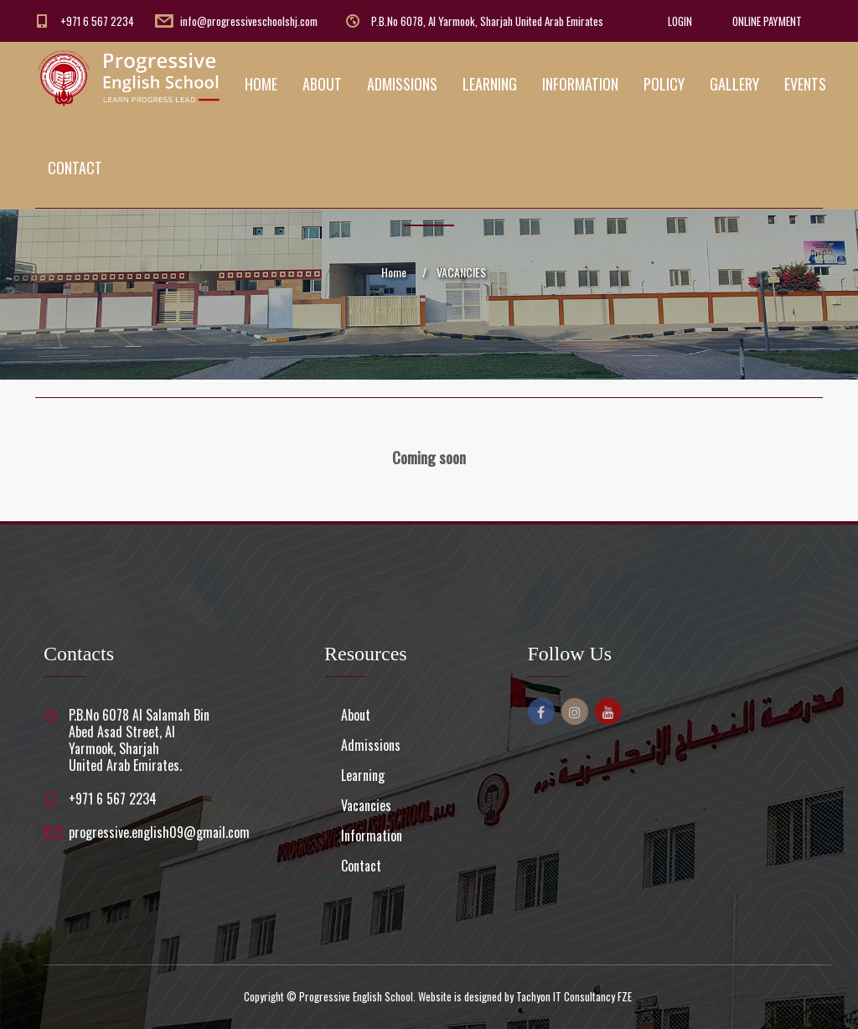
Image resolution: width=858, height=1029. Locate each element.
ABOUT (322, 84)
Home (393, 272)
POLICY (664, 84)
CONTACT (75, 167)
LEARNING (490, 84)
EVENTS (805, 84)
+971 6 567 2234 (97, 21)
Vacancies (366, 805)
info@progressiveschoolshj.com (249, 21)
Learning (363, 775)
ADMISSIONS (402, 84)
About (355, 714)
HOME (261, 84)
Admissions (371, 745)
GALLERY (734, 84)
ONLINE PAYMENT (767, 21)
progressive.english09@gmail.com (159, 832)
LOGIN (680, 21)
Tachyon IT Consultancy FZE (574, 996)
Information (371, 835)
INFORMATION (580, 84)
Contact (361, 865)
